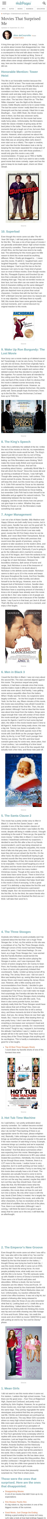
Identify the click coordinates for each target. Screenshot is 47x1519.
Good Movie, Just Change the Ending (21, 1513)
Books (20, 8)
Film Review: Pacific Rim (16, 1502)
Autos (11, 8)
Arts (3, 8)
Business (29, 8)
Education (41, 8)
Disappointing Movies (14, 1491)
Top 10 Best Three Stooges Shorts (20, 1047)
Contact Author (18, 38)
